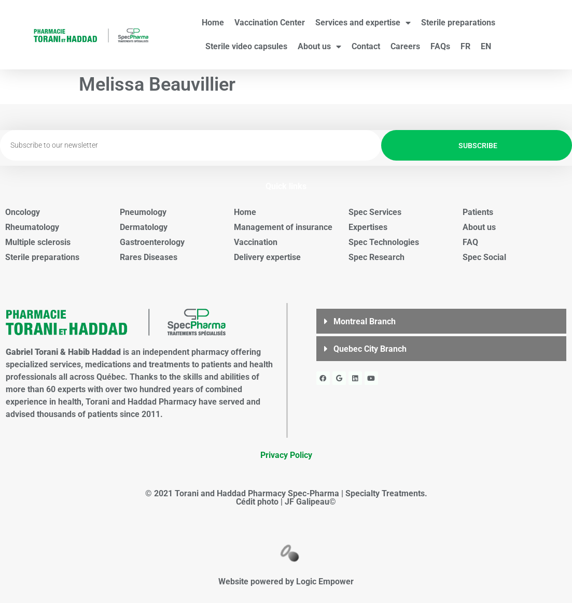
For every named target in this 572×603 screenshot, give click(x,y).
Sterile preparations (458, 22)
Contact (366, 46)
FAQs (440, 46)
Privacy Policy (286, 455)
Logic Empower (325, 581)
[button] (441, 321)
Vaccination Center (269, 22)
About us (319, 46)
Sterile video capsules (246, 46)
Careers (405, 46)
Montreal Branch (364, 321)
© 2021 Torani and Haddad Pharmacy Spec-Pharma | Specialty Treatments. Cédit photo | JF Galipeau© (286, 498)
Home (213, 22)
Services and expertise (363, 22)
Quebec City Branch (370, 349)
